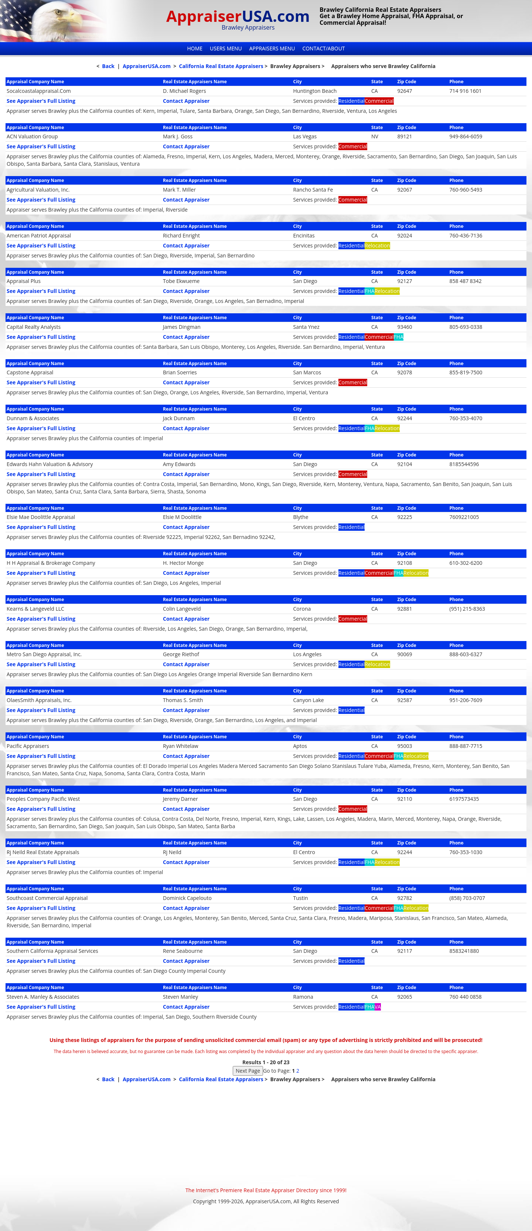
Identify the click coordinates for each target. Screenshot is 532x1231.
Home (194, 48)
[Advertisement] (266, 1135)
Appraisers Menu (272, 48)
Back (108, 66)
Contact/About (323, 48)
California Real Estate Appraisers (221, 66)
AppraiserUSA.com (147, 66)
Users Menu (226, 48)
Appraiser (238, 15)
